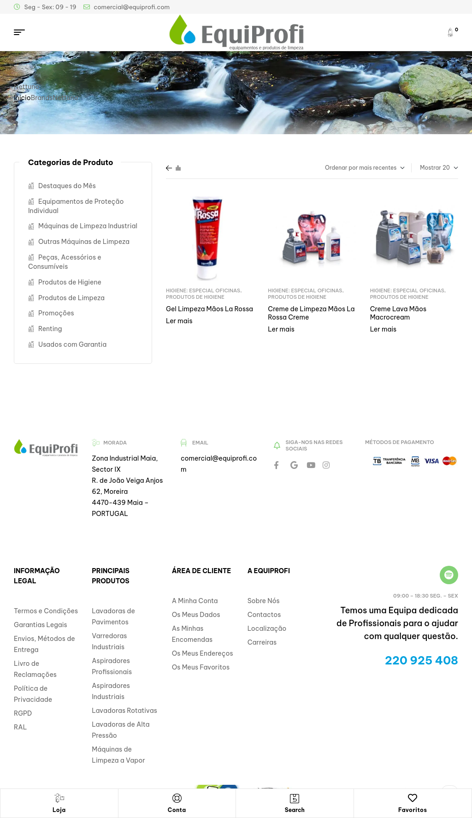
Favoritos (412, 809)
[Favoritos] (412, 798)
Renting (50, 329)
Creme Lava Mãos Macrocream (398, 313)
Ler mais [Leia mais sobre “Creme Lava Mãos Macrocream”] (383, 329)
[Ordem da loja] (350, 168)
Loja (59, 809)
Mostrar (430, 167)
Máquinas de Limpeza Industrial (87, 226)
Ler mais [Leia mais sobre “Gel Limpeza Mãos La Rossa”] (179, 321)
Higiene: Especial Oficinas (203, 290)
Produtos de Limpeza (71, 298)
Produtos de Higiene (195, 297)
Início (22, 98)
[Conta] (177, 798)
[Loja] (59, 798)
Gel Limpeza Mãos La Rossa (209, 309)
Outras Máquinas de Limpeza (84, 241)
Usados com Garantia (72, 344)
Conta (177, 809)
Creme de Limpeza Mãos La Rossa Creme (311, 313)
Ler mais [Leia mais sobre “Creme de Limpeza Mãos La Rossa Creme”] (281, 329)
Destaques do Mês (67, 186)
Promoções (56, 313)
